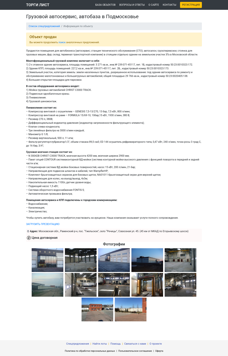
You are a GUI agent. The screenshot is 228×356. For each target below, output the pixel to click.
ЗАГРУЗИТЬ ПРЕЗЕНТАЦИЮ (43, 224)
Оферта (159, 351)
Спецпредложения (77, 343)
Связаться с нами (135, 343)
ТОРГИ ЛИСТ (37, 5)
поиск (62, 42)
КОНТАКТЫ (169, 4)
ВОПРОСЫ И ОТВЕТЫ (132, 4)
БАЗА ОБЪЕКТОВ (105, 4)
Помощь (115, 343)
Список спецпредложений (44, 26)
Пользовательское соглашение (135, 351)
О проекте (156, 343)
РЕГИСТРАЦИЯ (191, 4)
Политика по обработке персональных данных (90, 351)
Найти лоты (99, 343)
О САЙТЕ (154, 4)
